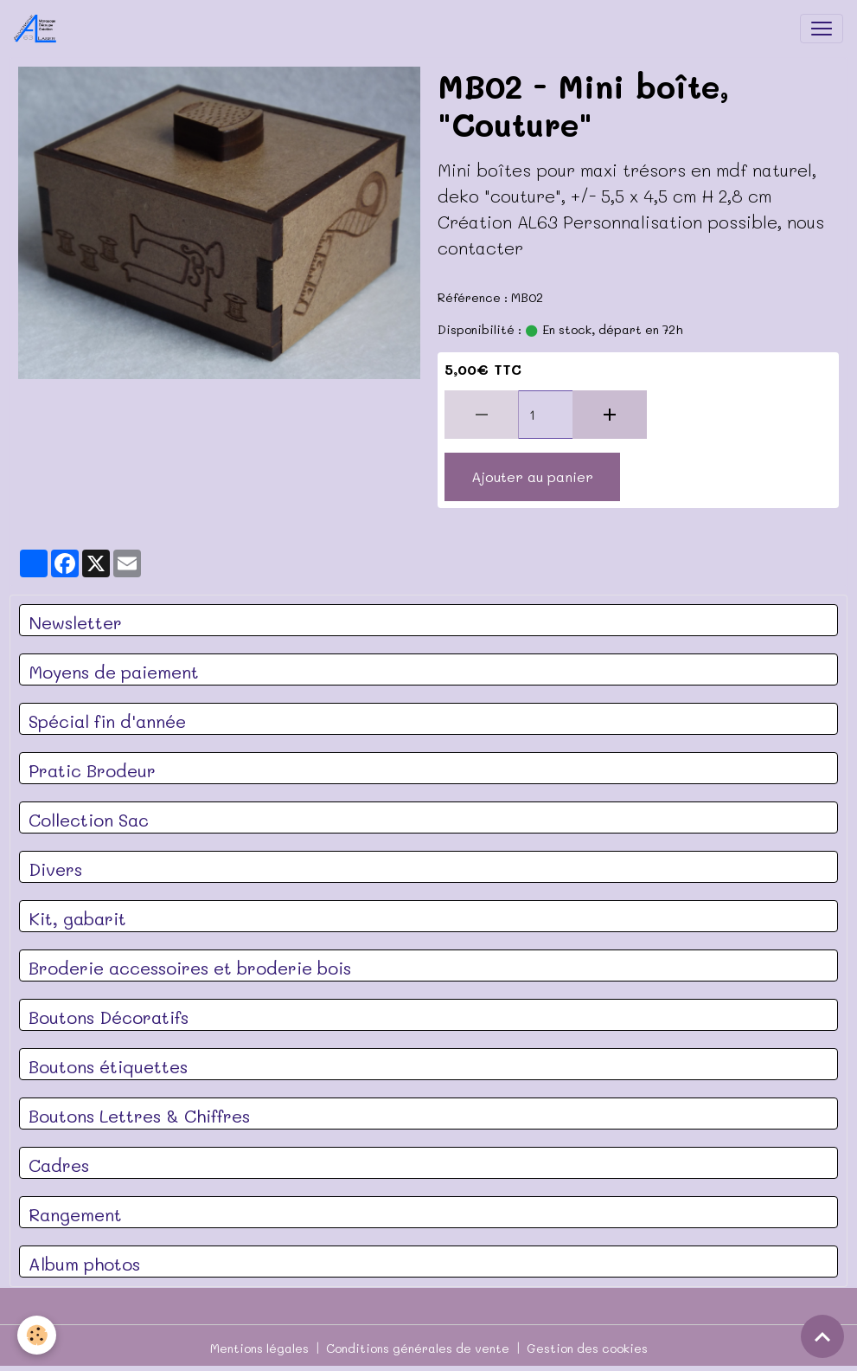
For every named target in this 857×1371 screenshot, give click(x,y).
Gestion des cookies (587, 1348)
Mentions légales (259, 1348)
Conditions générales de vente (417, 1348)
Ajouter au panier (532, 476)
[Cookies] (36, 1335)
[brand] (39, 28)
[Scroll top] (822, 1336)
